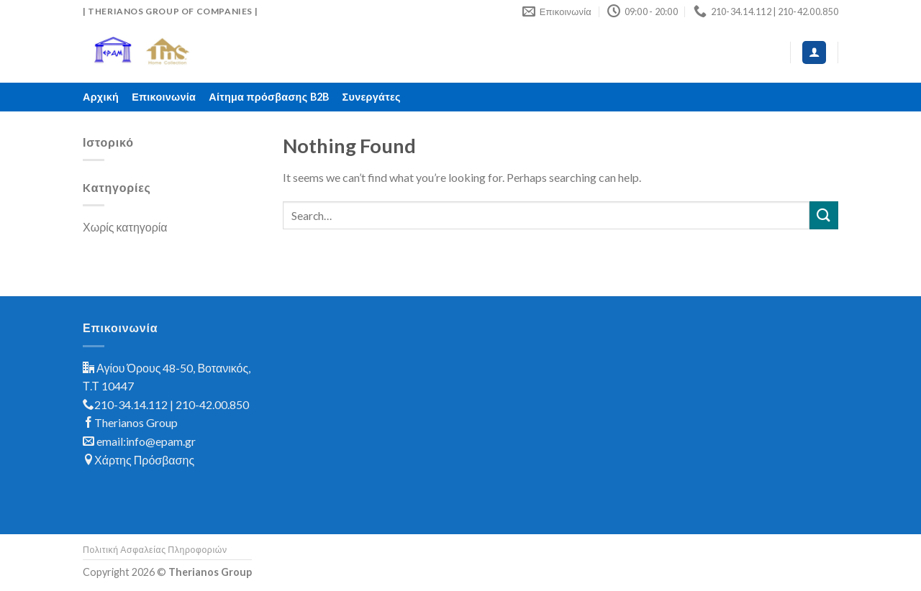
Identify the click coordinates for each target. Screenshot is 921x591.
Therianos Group (136, 422)
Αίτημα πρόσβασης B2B (269, 97)
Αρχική (101, 97)
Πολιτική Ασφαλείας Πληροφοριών (155, 549)
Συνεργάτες (371, 97)
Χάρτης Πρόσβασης (144, 460)
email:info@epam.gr (146, 441)
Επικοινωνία (164, 97)
